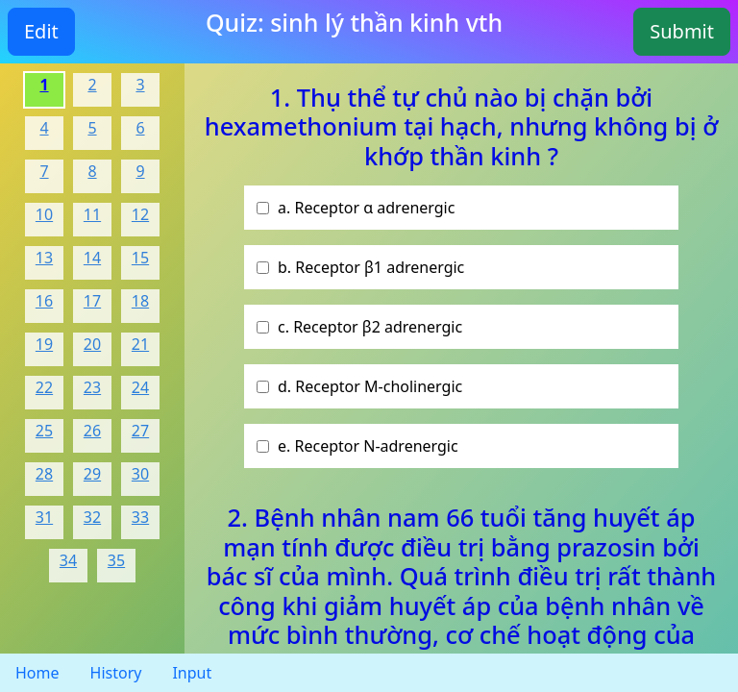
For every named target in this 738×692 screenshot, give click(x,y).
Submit (682, 31)
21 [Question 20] (140, 344)
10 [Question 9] (44, 214)
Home (37, 672)
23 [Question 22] (92, 387)
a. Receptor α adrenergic (366, 207)
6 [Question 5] (139, 127)
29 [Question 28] (92, 473)
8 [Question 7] (91, 171)
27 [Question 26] (140, 430)
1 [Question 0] (43, 84)
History (116, 672)
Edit (41, 31)
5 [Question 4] (91, 127)
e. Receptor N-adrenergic (368, 446)
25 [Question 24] (44, 430)
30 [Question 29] (140, 473)
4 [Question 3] (43, 127)
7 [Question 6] (43, 171)
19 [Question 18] (44, 344)
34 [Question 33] (68, 560)
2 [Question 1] (91, 84)
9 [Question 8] (139, 171)
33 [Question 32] (140, 517)
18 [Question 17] (140, 300)
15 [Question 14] (140, 257)
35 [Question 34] (116, 560)
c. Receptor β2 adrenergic (370, 326)
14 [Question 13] (92, 257)
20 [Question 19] (92, 344)
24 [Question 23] (140, 387)
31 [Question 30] (44, 517)
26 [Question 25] (92, 430)
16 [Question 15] (44, 300)
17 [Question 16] (92, 300)
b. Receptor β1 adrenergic (371, 267)
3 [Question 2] (139, 84)
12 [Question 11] (140, 214)
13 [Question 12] (44, 257)
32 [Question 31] (92, 517)
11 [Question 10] (92, 214)
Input (191, 672)
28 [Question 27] (44, 473)
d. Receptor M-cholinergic (370, 386)
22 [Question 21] (44, 387)
